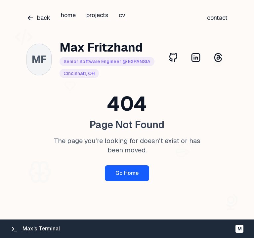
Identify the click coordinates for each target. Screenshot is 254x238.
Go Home (127, 173)
